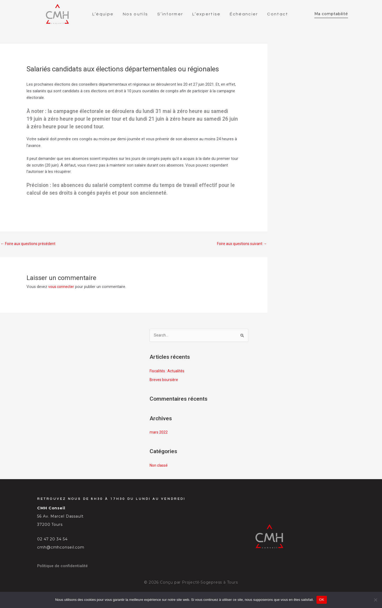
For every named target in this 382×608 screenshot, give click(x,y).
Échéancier (245, 14)
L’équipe (104, 14)
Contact (278, 14)
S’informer (171, 14)
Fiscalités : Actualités (168, 372)
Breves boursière (164, 381)
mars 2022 (159, 434)
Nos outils (136, 14)
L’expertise (208, 14)
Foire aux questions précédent (29, 244)
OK (321, 600)
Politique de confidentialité (64, 567)
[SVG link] (57, 14)
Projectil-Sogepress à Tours (210, 584)
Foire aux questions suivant (240, 244)
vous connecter (62, 288)
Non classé (159, 467)
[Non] (375, 599)
